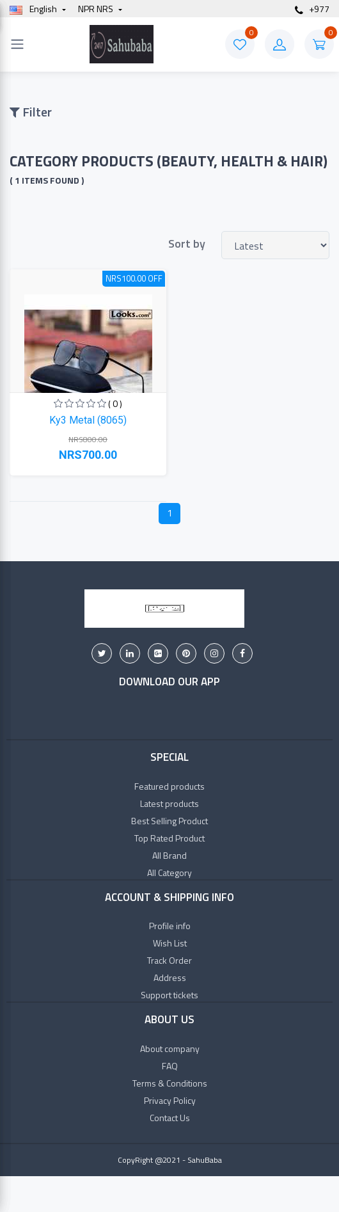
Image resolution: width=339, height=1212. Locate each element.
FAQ (170, 1065)
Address (170, 977)
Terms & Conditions (169, 1083)
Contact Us (170, 1117)
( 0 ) (115, 403)
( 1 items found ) (47, 180)
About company (170, 1048)
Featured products (169, 786)
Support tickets (169, 994)
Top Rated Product (169, 838)
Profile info (170, 925)
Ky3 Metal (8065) (88, 420)
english (34, 8)
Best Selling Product (169, 820)
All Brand (169, 855)
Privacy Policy (170, 1100)
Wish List (170, 943)
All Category (169, 872)
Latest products (169, 803)
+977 (312, 8)
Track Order (169, 960)
